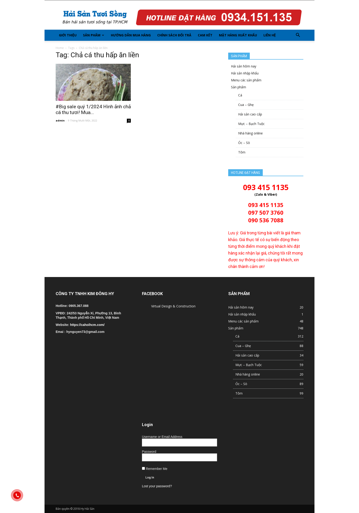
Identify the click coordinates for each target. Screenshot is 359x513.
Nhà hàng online (250, 133)
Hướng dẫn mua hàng (131, 35)
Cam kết (205, 35)
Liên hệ (269, 35)
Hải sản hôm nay (243, 66)
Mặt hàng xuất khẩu (238, 35)
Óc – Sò (244, 142)
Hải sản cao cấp (250, 114)
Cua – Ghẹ (246, 104)
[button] (297, 35)
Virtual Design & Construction (173, 306)
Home (60, 48)
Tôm (241, 152)
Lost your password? (157, 486)
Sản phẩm (93, 35)
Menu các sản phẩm (246, 80)
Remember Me (154, 469)
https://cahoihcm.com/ (87, 325)
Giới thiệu (68, 35)
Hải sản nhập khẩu (245, 73)
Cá (240, 95)
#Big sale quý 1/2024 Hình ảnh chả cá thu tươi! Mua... (93, 109)
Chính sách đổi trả (174, 35)
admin (60, 120)
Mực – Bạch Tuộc (251, 123)
